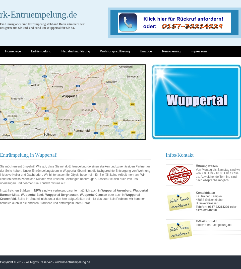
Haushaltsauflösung (76, 51)
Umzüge (146, 51)
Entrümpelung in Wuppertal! (29, 155)
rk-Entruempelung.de (38, 15)
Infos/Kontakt (180, 155)
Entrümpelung (41, 51)
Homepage (13, 51)
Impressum (199, 51)
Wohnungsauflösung (115, 51)
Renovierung (171, 51)
